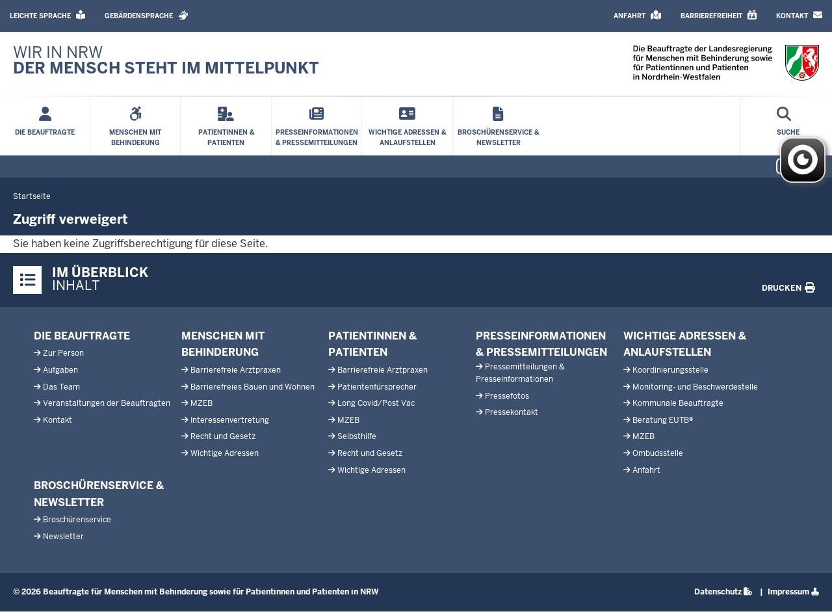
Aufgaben (60, 370)
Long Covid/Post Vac (376, 403)
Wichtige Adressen (224, 453)
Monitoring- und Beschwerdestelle (695, 387)
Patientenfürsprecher (377, 387)
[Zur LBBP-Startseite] (166, 60)
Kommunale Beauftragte (677, 403)
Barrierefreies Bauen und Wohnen (252, 387)
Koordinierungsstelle (670, 370)
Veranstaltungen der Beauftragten (106, 403)
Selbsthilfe (356, 436)
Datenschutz (718, 592)
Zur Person (63, 353)
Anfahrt (646, 470)
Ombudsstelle (657, 453)
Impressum (788, 592)
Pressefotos (507, 396)
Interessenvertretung (229, 420)
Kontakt (57, 420)
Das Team (61, 387)
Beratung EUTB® (663, 420)
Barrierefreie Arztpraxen (235, 370)
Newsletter (63, 536)
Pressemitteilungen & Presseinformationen (520, 373)
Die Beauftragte (82, 336)
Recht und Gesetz (222, 436)
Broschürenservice (77, 519)
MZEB (201, 403)
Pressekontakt (511, 412)
